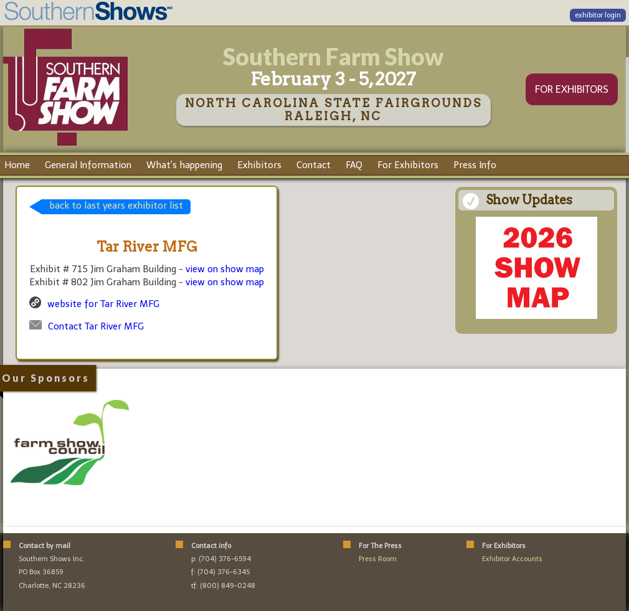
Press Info (474, 165)
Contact (313, 165)
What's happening (184, 165)
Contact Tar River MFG (96, 326)
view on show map (225, 269)
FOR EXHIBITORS (571, 89)
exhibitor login (598, 15)
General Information (88, 165)
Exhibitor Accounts (512, 559)
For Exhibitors (407, 165)
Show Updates (529, 199)
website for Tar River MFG (103, 304)
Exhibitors (259, 165)
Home (17, 165)
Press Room (378, 559)
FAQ (354, 165)
